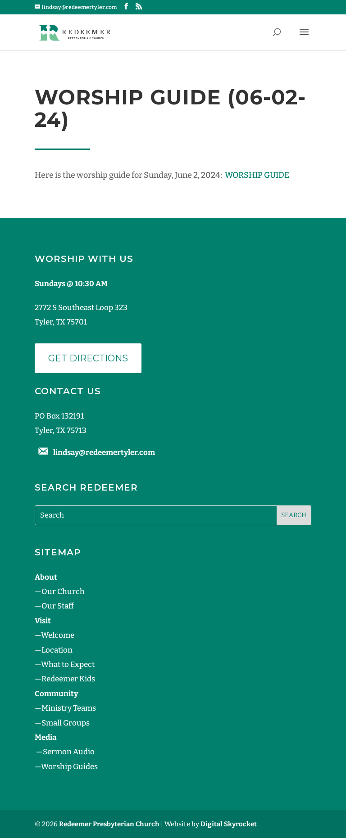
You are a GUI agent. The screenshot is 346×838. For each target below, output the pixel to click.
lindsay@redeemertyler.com (104, 452)
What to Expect (68, 664)
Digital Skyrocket (228, 824)
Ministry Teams (68, 708)
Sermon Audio (69, 752)
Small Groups (65, 723)
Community (56, 693)
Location (57, 650)
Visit (43, 621)
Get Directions (88, 358)
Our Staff (57, 606)
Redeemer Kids (68, 679)
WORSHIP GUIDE (257, 175)
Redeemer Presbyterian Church (109, 824)
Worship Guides (69, 766)
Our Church (63, 591)
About (46, 577)
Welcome (57, 635)
